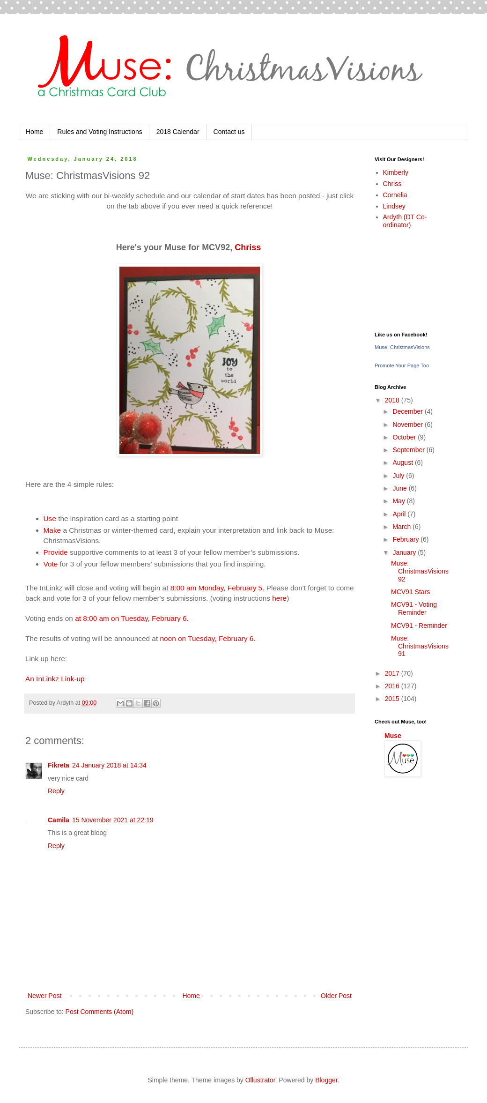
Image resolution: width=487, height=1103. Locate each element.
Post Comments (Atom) (99, 1011)
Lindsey (394, 206)
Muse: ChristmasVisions (402, 347)
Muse (392, 735)
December (408, 411)
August (403, 462)
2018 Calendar (177, 131)
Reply (56, 791)
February (406, 539)
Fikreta (58, 765)
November (408, 424)
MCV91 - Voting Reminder (414, 608)
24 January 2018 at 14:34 (109, 765)
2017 (393, 673)
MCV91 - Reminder (419, 625)
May (399, 501)
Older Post (336, 995)
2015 (393, 698)
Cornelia (395, 195)
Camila (58, 820)
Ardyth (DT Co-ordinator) (405, 221)
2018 (393, 400)
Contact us (229, 131)
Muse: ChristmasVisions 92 (420, 571)
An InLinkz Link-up (55, 679)
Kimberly (395, 172)
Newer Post (44, 995)
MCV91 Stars (410, 592)
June (400, 488)
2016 (393, 686)
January (405, 552)
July (399, 475)
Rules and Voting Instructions (99, 131)
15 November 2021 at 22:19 (113, 820)
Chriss (249, 247)
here (279, 598)
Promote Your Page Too (402, 365)
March (402, 526)
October (405, 437)
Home (34, 131)
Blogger (326, 1080)
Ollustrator (260, 1080)
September (409, 450)
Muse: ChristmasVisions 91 (420, 646)
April (399, 514)
